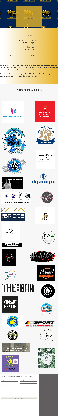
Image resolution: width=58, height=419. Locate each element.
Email (2, 385)
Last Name (22, 380)
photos (23, 56)
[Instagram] (41, 381)
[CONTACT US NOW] (19, 398)
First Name (3, 380)
